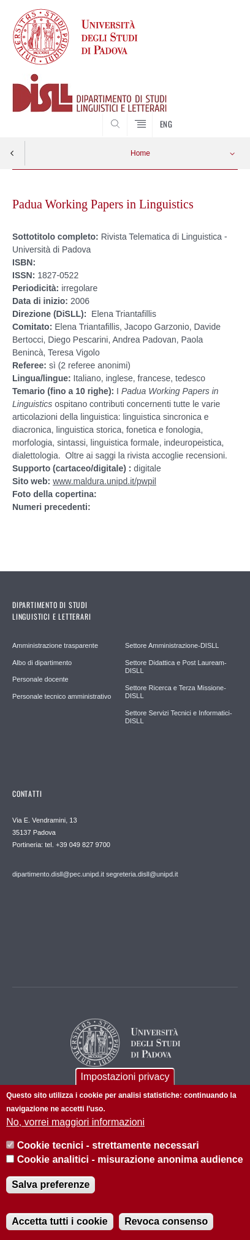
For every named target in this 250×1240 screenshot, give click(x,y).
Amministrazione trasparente (55, 645)
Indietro (12, 153)
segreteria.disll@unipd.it (142, 874)
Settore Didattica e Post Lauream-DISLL (176, 667)
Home (140, 153)
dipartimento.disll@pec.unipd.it (58, 874)
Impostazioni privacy (125, 1081)
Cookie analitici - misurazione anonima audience (130, 1163)
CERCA (219, 114)
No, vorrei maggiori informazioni (75, 1126)
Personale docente (40, 679)
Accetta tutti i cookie (59, 1225)
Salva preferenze (50, 1189)
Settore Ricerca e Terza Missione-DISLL (175, 692)
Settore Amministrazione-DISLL (172, 645)
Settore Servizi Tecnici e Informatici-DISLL (178, 717)
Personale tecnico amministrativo (61, 696)
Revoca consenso (166, 1225)
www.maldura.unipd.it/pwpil (104, 481)
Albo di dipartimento (42, 662)
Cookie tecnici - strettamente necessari (108, 1150)
